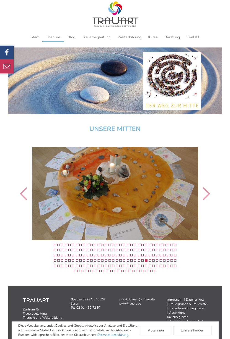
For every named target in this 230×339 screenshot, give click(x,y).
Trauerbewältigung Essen (187, 308)
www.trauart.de (130, 303)
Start (35, 37)
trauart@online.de (142, 299)
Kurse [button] (153, 37)
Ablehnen (156, 330)
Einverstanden (192, 330)
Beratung (172, 37)
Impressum (174, 299)
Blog (71, 37)
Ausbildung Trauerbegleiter (177, 314)
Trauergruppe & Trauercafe (188, 304)
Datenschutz (195, 299)
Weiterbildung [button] (129, 37)
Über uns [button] (53, 37)
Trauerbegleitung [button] (96, 37)
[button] (21, 193)
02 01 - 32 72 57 (88, 307)
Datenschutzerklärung (112, 335)
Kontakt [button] (193, 37)
